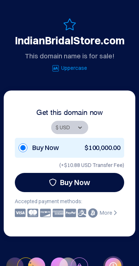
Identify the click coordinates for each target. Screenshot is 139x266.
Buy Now (69, 182)
